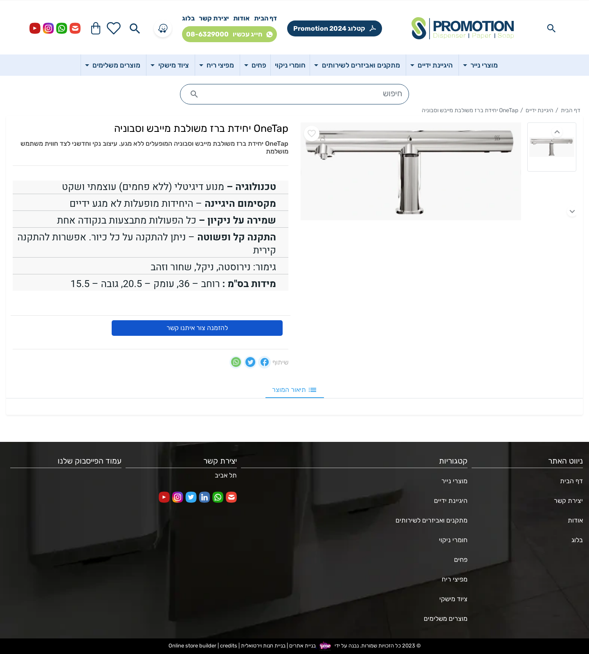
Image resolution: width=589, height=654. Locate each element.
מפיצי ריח (455, 579)
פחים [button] (258, 65)
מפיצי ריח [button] (219, 65)
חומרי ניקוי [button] (290, 65)
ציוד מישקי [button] (173, 65)
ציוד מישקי (453, 599)
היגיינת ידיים (539, 110)
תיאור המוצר (294, 390)
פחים (461, 559)
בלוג (188, 18)
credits (228, 646)
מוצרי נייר (454, 481)
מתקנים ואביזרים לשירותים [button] (360, 65)
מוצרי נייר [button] (483, 65)
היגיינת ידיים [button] (434, 65)
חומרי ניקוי (453, 540)
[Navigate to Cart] (96, 28)
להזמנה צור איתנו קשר (197, 328)
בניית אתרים (302, 646)
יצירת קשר (214, 18)
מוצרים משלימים (446, 618)
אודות (241, 18)
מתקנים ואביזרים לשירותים (432, 520)
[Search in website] (551, 28)
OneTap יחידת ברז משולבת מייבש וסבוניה (470, 110)
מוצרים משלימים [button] (115, 65)
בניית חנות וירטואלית (263, 646)
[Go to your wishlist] (114, 28)
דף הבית (265, 18)
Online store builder (192, 646)
